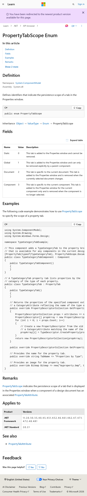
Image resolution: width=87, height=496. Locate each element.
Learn (6, 25)
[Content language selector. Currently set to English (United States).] (17, 479)
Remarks (9, 61)
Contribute (55, 486)
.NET (16, 25)
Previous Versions (27, 486)
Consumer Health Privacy (15, 491)
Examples (9, 57)
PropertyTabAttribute (26, 395)
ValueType (33, 123)
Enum (46, 123)
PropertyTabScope (72, 211)
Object (19, 123)
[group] (43, 299)
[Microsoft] (43, 4)
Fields (7, 53)
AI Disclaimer (9, 486)
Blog (42, 486)
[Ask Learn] (67, 25)
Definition (9, 49)
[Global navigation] (3, 4)
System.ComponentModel (28, 82)
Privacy (67, 486)
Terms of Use (39, 491)
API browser (29, 25)
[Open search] (73, 4)
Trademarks (55, 491)
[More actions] (81, 25)
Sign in (81, 4)
